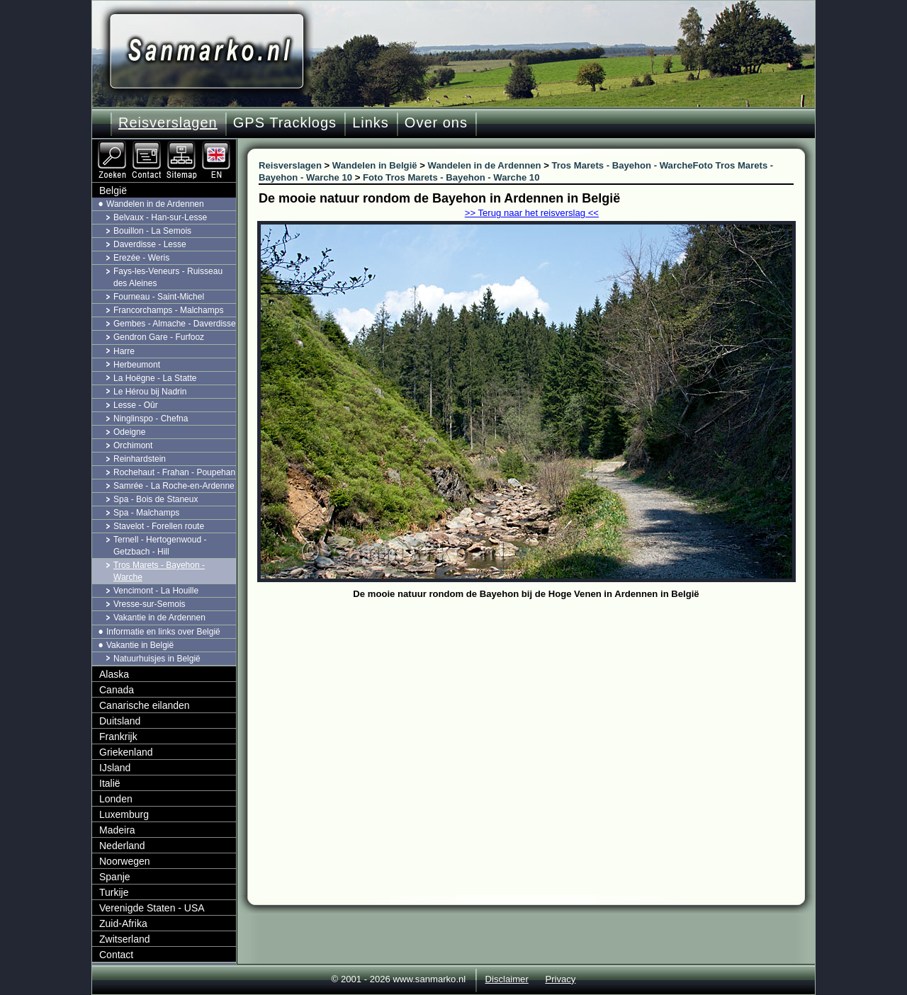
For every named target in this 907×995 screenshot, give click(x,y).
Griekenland (126, 752)
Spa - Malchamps (146, 513)
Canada (116, 689)
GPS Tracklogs (285, 122)
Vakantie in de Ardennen (159, 617)
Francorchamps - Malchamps (168, 310)
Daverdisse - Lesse (149, 244)
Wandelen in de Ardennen (155, 204)
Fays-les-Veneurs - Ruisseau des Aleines (167, 277)
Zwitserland (124, 939)
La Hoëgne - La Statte (154, 378)
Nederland (122, 845)
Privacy (560, 979)
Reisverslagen (168, 122)
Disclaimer (507, 979)
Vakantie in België (140, 645)
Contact (116, 954)
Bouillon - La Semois (152, 231)
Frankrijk (118, 736)
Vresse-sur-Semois (149, 604)
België (113, 190)
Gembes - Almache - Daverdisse (174, 324)
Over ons (436, 122)
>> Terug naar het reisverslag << (532, 212)
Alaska (114, 674)
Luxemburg (124, 814)
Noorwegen (124, 861)
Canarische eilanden (144, 705)
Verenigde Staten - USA (152, 908)
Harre (124, 351)
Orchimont (132, 445)
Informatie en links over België (163, 632)
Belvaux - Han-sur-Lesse (160, 217)
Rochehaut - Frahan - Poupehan (174, 472)
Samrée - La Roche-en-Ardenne (174, 486)
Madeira (117, 830)
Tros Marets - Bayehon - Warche (159, 571)
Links (370, 122)
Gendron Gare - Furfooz (158, 337)
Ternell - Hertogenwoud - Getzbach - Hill (159, 546)
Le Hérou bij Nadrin (149, 392)
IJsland (114, 767)
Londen (116, 798)
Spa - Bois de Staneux (155, 499)
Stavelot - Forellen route (158, 526)
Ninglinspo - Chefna (150, 418)
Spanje (114, 876)
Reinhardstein (139, 459)
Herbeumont (136, 365)
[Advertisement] (536, 709)
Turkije (114, 892)
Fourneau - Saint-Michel (158, 297)
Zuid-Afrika (123, 923)
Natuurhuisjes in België (157, 659)
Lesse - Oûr (135, 405)
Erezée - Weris (141, 258)
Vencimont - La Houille (155, 591)
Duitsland (119, 721)
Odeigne (129, 432)
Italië (109, 783)
